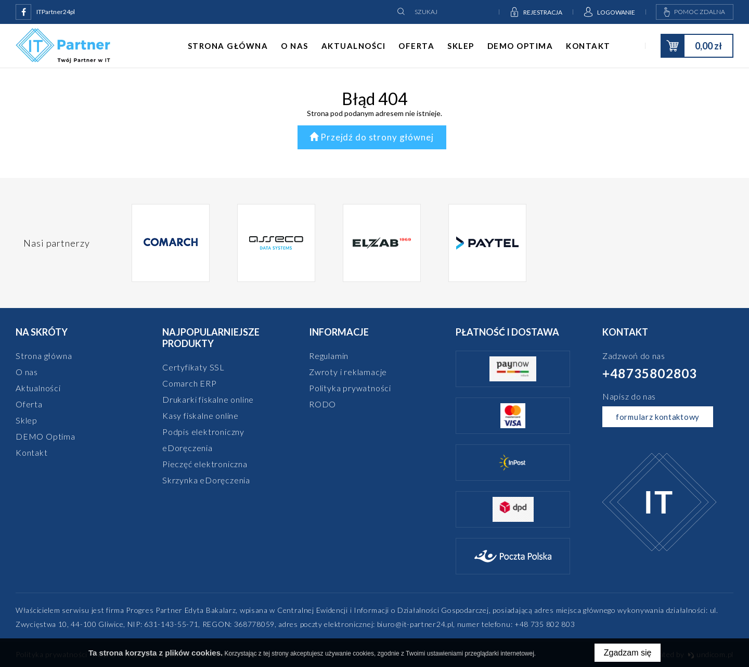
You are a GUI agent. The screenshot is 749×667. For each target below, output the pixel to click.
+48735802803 (649, 373)
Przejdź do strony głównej (371, 137)
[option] (171, 243)
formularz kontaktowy (658, 416)
